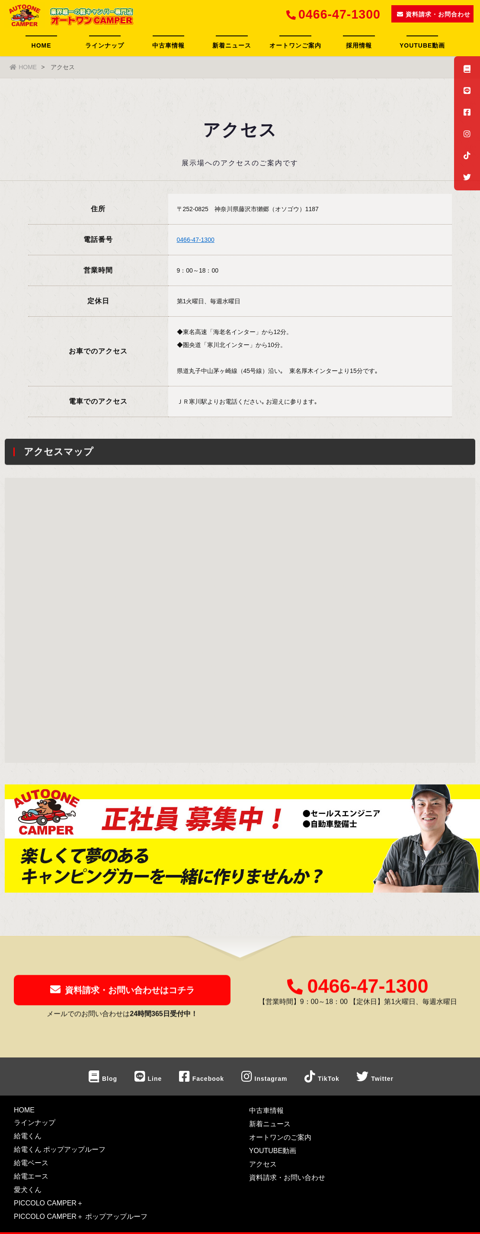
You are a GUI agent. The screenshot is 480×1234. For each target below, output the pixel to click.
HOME (41, 45)
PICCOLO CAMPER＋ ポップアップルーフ (80, 1216)
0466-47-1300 (195, 239)
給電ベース (31, 1163)
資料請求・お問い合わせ (287, 1177)
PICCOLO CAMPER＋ (48, 1203)
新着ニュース (231, 45)
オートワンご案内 (295, 45)
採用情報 (359, 45)
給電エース (31, 1176)
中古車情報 (168, 45)
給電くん (28, 1136)
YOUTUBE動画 (422, 45)
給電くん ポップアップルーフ (60, 1149)
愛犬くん (28, 1189)
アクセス (263, 1164)
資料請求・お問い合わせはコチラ (122, 995)
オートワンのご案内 (280, 1137)
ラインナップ (104, 45)
